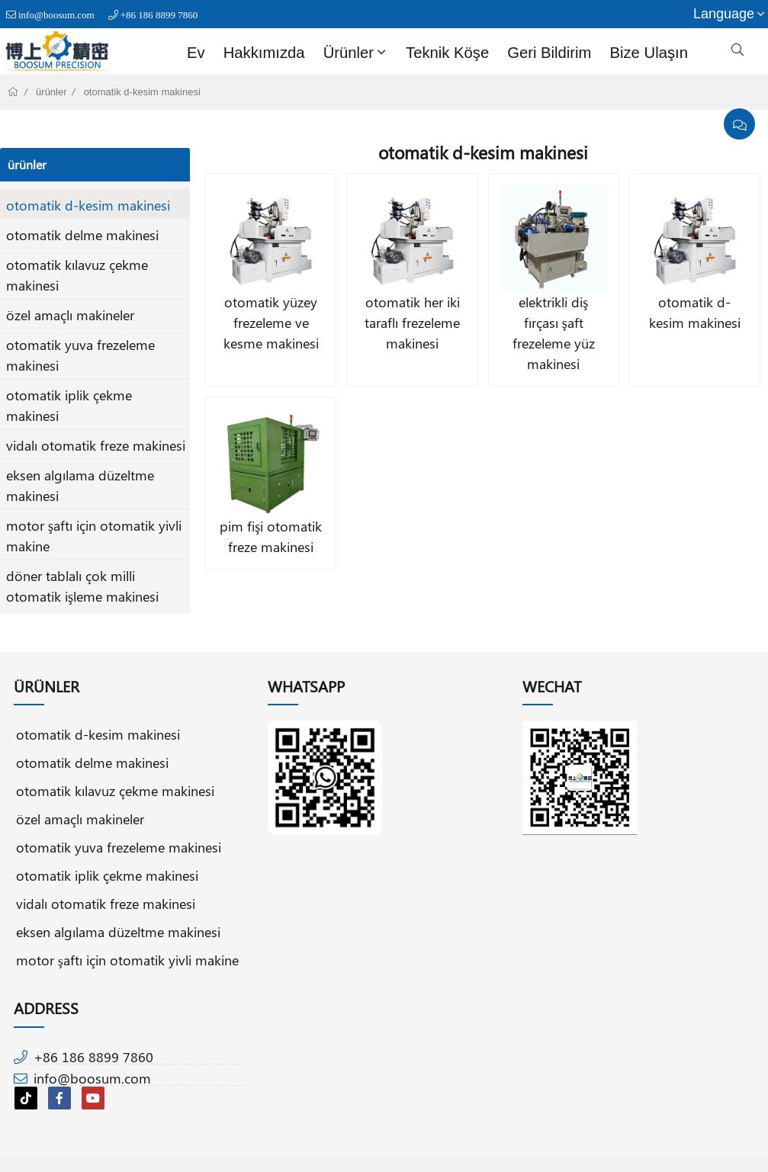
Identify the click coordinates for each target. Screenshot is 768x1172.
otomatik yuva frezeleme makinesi (118, 847)
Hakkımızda (264, 52)
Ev (196, 52)
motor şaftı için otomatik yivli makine (127, 959)
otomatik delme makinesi (82, 235)
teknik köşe (447, 52)
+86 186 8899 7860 (159, 15)
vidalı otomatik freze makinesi (95, 445)
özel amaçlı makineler (70, 315)
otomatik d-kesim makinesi (142, 92)
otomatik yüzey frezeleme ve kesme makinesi (271, 322)
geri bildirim (549, 52)
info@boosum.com (56, 15)
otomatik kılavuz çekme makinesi (115, 790)
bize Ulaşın (648, 52)
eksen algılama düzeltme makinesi (118, 931)
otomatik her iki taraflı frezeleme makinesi (412, 322)
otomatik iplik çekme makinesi (107, 875)
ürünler (356, 52)
